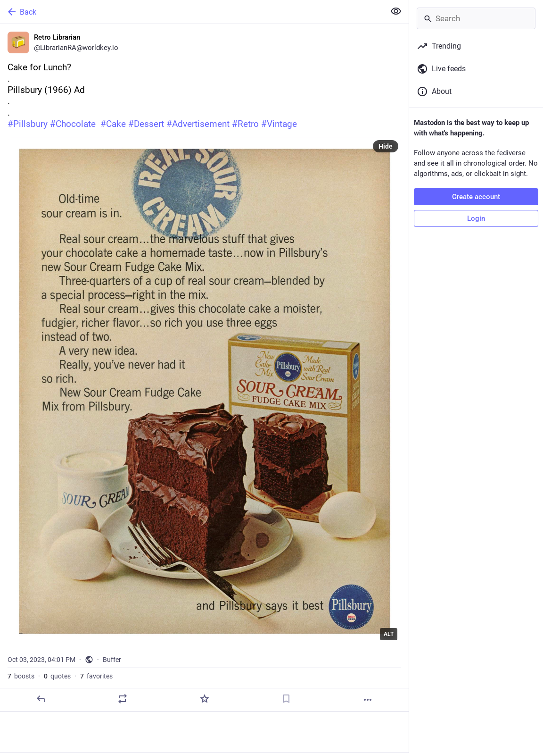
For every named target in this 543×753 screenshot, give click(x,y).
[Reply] (41, 698)
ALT (389, 634)
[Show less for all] (396, 11)
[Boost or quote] (122, 698)
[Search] (476, 18)
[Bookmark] (286, 698)
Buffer (112, 659)
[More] (367, 699)
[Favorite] (204, 698)
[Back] (191, 12)
